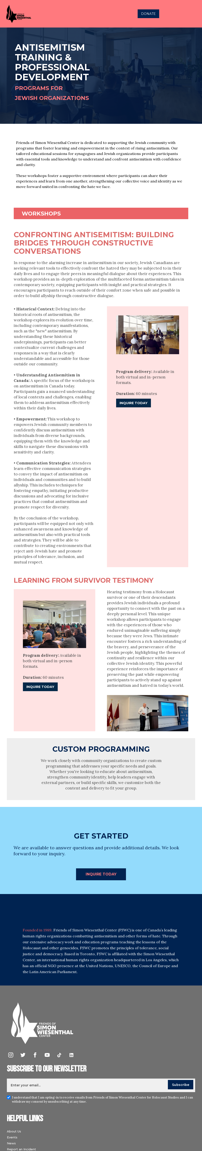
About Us (14, 1131)
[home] (56, 13)
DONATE (148, 14)
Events (12, 1137)
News (11, 1143)
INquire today (101, 874)
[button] (193, 14)
